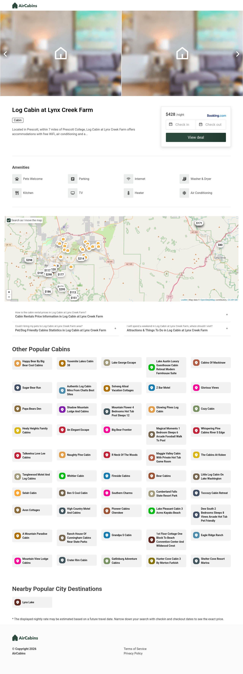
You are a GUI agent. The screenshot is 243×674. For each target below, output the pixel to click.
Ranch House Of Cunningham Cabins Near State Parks (79, 537)
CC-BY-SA (232, 300)
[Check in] (185, 124)
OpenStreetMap (207, 300)
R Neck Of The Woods (124, 454)
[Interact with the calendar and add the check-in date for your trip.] (170, 124)
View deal (196, 137)
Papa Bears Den (31, 408)
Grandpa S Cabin (121, 535)
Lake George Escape (124, 362)
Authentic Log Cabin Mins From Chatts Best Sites (80, 390)
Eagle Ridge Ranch (212, 535)
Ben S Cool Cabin (77, 492)
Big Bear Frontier (122, 429)
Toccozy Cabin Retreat (214, 492)
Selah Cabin (29, 492)
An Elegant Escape (78, 429)
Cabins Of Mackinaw (213, 362)
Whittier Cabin (75, 475)
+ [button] (9, 292)
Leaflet (184, 300)
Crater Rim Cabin (77, 560)
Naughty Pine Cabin (79, 454)
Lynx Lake (28, 602)
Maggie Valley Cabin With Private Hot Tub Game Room (168, 457)
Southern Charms (122, 492)
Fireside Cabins (121, 475)
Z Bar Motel (163, 387)
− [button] (9, 297)
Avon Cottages (31, 510)
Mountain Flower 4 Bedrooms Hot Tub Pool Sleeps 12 (123, 411)
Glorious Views (210, 387)
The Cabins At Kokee (213, 454)
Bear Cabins (163, 475)
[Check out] (215, 124)
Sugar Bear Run (31, 387)
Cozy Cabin (208, 408)
